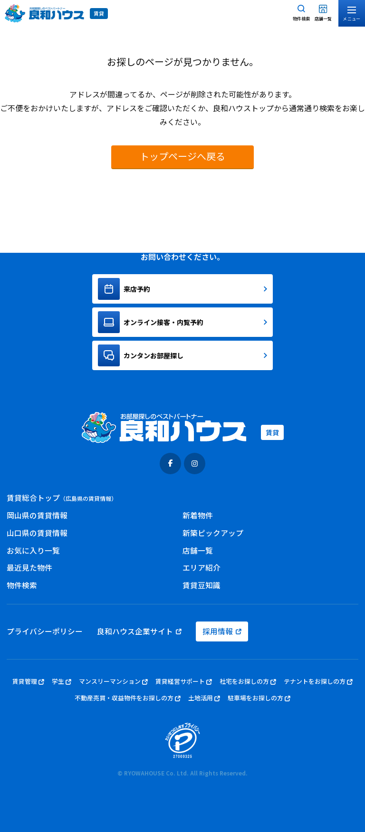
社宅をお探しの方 (248, 682)
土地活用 (204, 698)
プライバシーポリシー (45, 631)
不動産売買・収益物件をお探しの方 (128, 698)
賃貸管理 (28, 682)
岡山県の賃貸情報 (37, 515)
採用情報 (221, 631)
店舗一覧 (197, 550)
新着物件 (197, 515)
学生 (61, 682)
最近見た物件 (29, 567)
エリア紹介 (201, 567)
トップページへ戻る (182, 156)
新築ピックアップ (212, 532)
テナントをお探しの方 (318, 682)
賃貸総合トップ (62, 497)
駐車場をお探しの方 (259, 698)
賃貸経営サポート (183, 682)
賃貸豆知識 (201, 585)
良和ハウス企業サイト (139, 631)
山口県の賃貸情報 (37, 532)
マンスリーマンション (113, 682)
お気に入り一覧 (33, 550)
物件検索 (22, 585)
